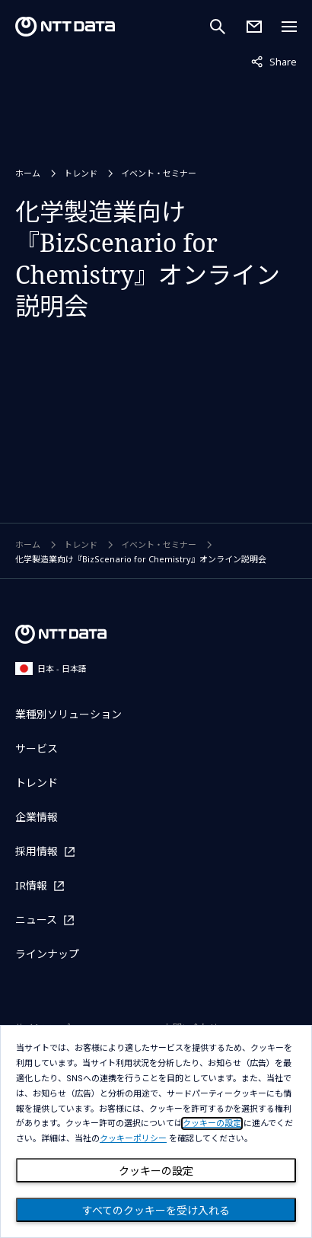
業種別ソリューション (68, 714)
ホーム (27, 173)
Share (274, 60)
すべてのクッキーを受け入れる (156, 1211)
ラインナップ (47, 954)
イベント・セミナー (158, 173)
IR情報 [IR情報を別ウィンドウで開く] (31, 885)
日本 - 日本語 (51, 668)
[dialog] (156, 1131)
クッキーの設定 (156, 1171)
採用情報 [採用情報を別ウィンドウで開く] (36, 851)
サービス (36, 748)
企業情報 (36, 817)
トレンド (80, 173)
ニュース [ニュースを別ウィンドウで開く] (36, 919)
